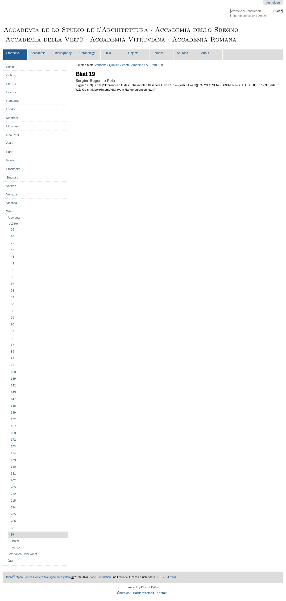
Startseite (12, 53)
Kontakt (162, 593)
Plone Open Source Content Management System (38, 577)
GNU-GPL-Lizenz (165, 577)
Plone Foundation (100, 577)
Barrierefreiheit (143, 593)
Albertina (137, 65)
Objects (133, 53)
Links (107, 53)
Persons (158, 53)
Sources (182, 53)
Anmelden (273, 2)
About (205, 53)
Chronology (87, 53)
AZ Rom (151, 65)
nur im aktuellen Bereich (250, 16)
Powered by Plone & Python (143, 587)
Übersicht (123, 593)
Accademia (38, 53)
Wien (125, 65)
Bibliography (63, 53)
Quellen (114, 65)
